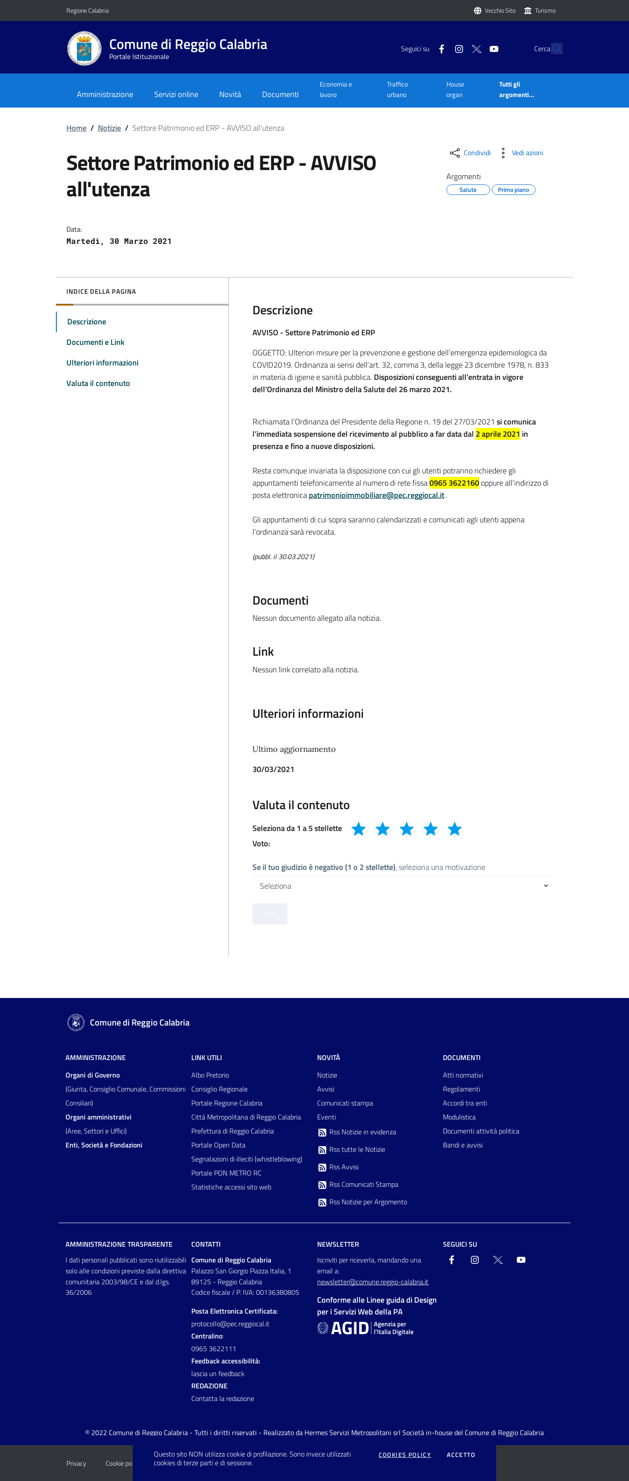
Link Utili (206, 1057)
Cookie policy (123, 1463)
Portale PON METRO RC (226, 1173)
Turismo (545, 10)
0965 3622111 (213, 1348)
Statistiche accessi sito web (231, 1187)
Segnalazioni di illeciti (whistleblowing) (246, 1159)
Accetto (461, 1455)
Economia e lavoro (336, 89)
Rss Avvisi (338, 1167)
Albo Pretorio (210, 1075)
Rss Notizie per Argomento (362, 1202)
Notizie (109, 128)
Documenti (461, 1057)
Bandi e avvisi (463, 1145)
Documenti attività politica (481, 1131)
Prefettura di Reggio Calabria (232, 1131)
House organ (455, 89)
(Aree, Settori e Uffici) (98, 1124)
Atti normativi (463, 1075)
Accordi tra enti (465, 1103)
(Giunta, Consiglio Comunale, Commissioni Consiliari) (126, 1089)
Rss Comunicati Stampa (357, 1184)
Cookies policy (405, 1455)
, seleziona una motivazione (368, 867)
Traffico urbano (397, 89)
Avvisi (325, 1089)
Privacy (76, 1463)
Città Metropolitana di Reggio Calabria (246, 1117)
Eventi (326, 1117)
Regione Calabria (87, 10)
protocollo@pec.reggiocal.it (230, 1323)
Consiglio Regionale (219, 1089)
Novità (328, 1057)
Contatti (206, 1244)
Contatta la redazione (222, 1398)
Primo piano (513, 188)
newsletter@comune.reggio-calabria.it (373, 1281)
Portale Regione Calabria (227, 1103)
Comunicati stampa (345, 1103)
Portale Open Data (218, 1145)
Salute (468, 188)
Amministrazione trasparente (119, 1244)
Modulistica (459, 1117)
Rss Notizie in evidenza (356, 1132)
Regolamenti (461, 1089)
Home (76, 128)
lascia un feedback (218, 1373)
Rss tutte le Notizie (351, 1149)
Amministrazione (96, 1057)
